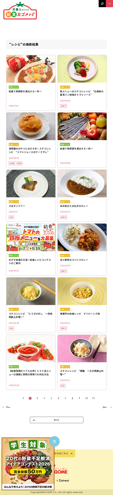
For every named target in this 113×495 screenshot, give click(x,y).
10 (86, 398)
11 (93, 398)
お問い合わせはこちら (56, 453)
